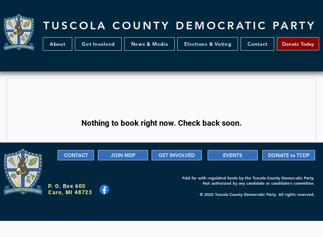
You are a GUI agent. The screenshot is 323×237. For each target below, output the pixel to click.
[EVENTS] (233, 155)
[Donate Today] (298, 43)
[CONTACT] (76, 155)
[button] (98, 44)
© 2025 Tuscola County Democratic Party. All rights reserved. (257, 194)
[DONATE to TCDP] (288, 155)
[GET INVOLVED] (177, 155)
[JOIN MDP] (123, 155)
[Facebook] (104, 189)
